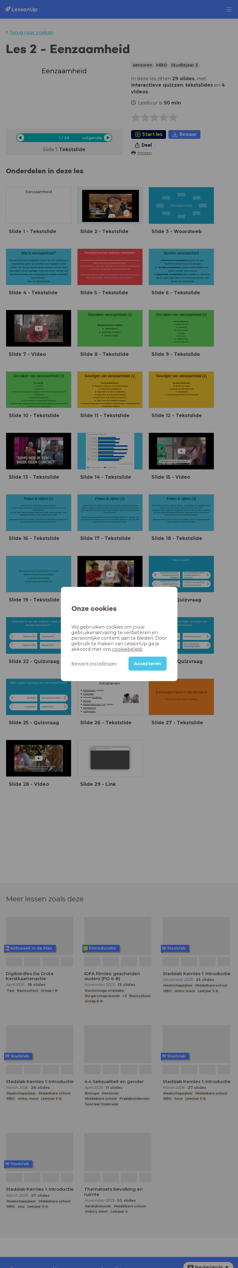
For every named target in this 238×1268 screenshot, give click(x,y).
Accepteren (147, 663)
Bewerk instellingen (94, 663)
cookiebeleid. (127, 649)
